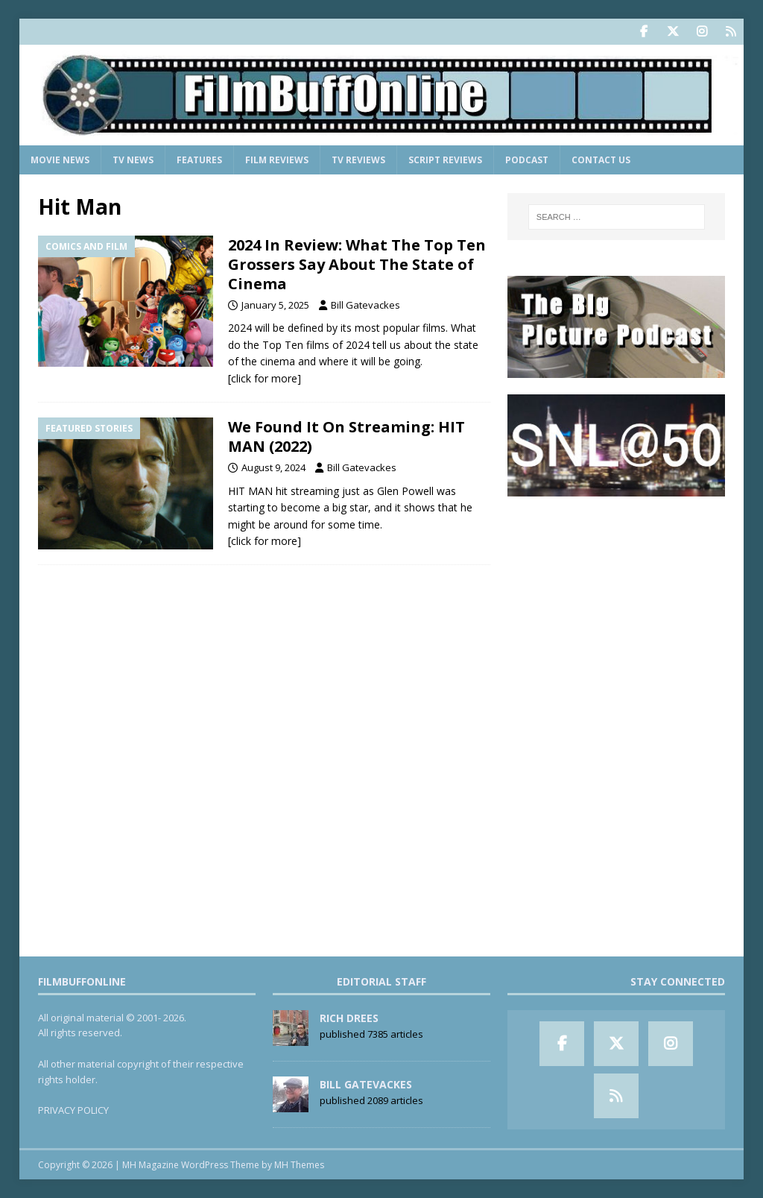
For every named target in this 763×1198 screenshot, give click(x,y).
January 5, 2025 (275, 305)
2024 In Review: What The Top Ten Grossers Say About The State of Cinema (357, 264)
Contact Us (601, 160)
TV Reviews (358, 160)
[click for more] (264, 378)
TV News (133, 160)
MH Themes (299, 1164)
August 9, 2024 (273, 467)
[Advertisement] (616, 607)
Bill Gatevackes (365, 305)
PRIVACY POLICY (73, 1110)
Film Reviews (276, 160)
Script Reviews (445, 160)
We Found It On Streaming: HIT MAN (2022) (346, 436)
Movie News (60, 160)
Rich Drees (349, 1018)
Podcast (526, 160)
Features (199, 160)
